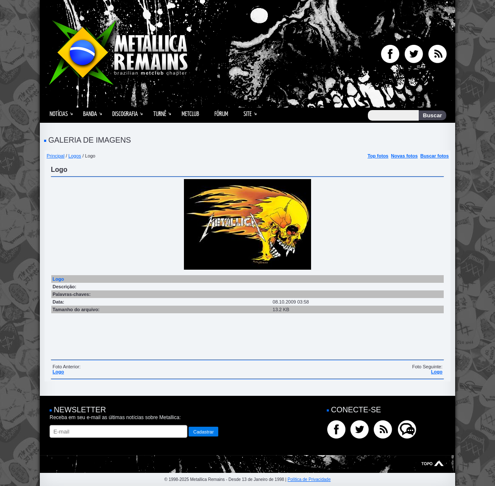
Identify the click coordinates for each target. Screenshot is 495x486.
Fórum (221, 114)
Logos (74, 155)
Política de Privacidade (309, 479)
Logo (58, 371)
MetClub (190, 114)
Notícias (59, 114)
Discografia (125, 114)
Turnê (159, 114)
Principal (55, 155)
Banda (90, 114)
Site (247, 114)
